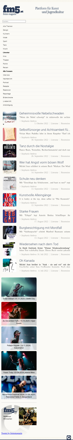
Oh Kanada (26, 260)
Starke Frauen (29, 211)
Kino (4, 56)
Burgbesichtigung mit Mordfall (40, 228)
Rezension (7, 90)
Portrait (6, 82)
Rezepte (6, 86)
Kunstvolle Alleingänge (35, 195)
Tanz (4, 45)
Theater (6, 60)
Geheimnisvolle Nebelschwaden (41, 113)
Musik (5, 49)
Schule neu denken (32, 179)
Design (5, 30)
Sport (5, 41)
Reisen (5, 67)
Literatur (6, 52)
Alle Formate (7, 71)
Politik (5, 64)
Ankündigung (7, 105)
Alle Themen (7, 26)
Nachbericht (7, 79)
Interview (6, 75)
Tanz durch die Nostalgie (36, 146)
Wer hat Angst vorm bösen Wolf (41, 162)
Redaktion (7, 416)
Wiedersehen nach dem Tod (38, 244)
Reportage (7, 94)
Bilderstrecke (8, 97)
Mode (5, 37)
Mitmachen (7, 419)
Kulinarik (6, 34)
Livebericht (7, 101)
